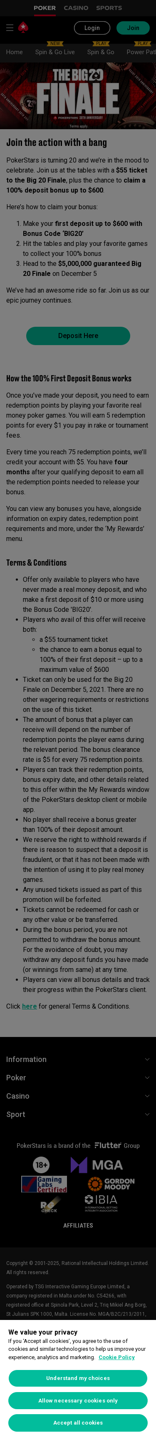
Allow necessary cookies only (78, 1400)
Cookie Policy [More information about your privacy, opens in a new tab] (117, 1357)
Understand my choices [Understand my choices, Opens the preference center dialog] (78, 1378)
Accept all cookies (78, 1423)
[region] (78, 1380)
